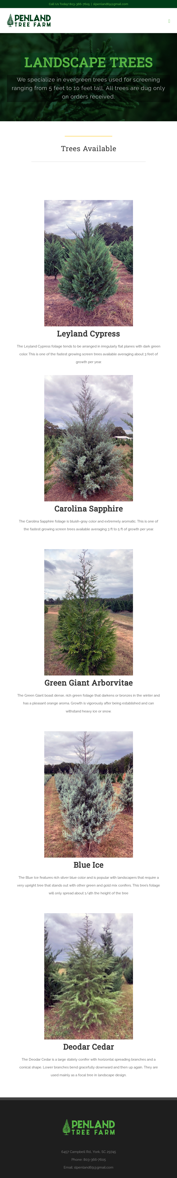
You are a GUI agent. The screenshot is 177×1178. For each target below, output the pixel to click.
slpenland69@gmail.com (110, 4)
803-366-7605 (94, 1160)
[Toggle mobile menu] (169, 21)
